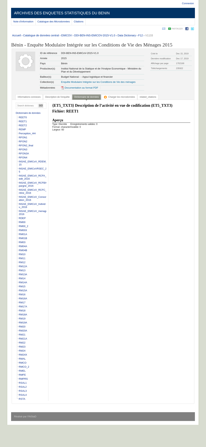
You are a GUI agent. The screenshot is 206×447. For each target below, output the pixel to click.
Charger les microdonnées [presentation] (119, 97)
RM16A (23, 298)
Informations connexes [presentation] (29, 97)
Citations (79, 21)
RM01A (23, 234)
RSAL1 (23, 382)
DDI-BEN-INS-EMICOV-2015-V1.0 (94, 35)
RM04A (23, 246)
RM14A (23, 282)
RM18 (22, 310)
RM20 (22, 326)
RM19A (23, 322)
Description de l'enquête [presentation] (57, 97)
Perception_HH (27, 133)
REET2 (23, 125)
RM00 (22, 222)
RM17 (22, 302)
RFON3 (23, 149)
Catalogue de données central (41, 35)
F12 (140, 35)
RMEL (22, 370)
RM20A (23, 330)
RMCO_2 (24, 366)
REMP (22, 129)
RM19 (22, 318)
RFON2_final (26, 145)
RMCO (22, 362)
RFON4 (23, 157)
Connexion (188, 3)
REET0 (23, 117)
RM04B (23, 250)
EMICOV (66, 35)
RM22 (22, 342)
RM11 (22, 258)
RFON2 (23, 141)
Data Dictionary (126, 35)
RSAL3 (23, 390)
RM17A (23, 306)
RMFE (22, 374)
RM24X (23, 354)
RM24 (22, 350)
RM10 (22, 254)
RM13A (23, 274)
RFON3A (24, 153)
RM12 (22, 262)
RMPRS (23, 378)
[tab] (29, 97)
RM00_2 (23, 226)
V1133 (149, 35)
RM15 (22, 286)
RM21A (23, 338)
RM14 (22, 278)
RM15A (23, 290)
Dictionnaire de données (28, 113)
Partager (177, 29)
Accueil (16, 35)
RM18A (23, 314)
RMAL (22, 358)
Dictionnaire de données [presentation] (86, 97)
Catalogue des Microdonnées (53, 21)
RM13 (22, 270)
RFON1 (23, 137)
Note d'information (23, 21)
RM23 (22, 346)
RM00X (23, 230)
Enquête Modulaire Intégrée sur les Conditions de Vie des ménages (98, 82)
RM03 (22, 242)
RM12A (23, 266)
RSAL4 (23, 394)
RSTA (22, 398)
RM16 (22, 294)
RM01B (23, 238)
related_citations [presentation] (148, 97)
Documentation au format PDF (79, 87)
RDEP (22, 218)
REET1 (23, 121)
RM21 (22, 334)
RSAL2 (23, 386)
